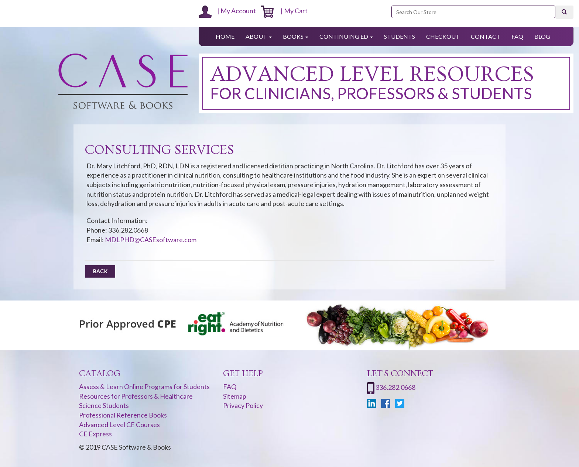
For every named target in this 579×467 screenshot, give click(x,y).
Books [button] (295, 36)
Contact (485, 36)
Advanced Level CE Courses (119, 424)
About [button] (259, 36)
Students (399, 36)
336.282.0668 (395, 387)
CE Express (95, 434)
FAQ (517, 36)
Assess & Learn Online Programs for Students (144, 386)
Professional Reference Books (123, 415)
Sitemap (234, 396)
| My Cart (284, 11)
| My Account (227, 11)
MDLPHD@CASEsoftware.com (150, 240)
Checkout (443, 36)
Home (225, 36)
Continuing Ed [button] (346, 36)
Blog (542, 36)
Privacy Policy (243, 405)
